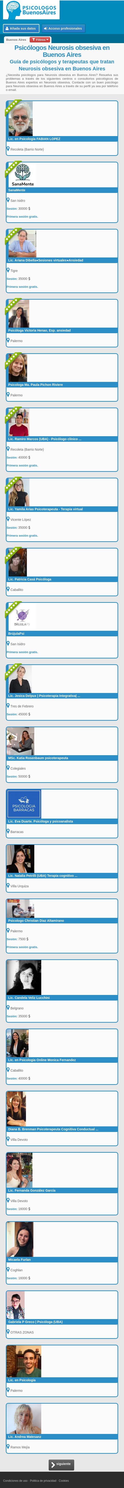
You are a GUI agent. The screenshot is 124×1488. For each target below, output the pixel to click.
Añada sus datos (21, 29)
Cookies (64, 1480)
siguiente (60, 1465)
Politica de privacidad (43, 1480)
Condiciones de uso (15, 1480)
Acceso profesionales (63, 29)
